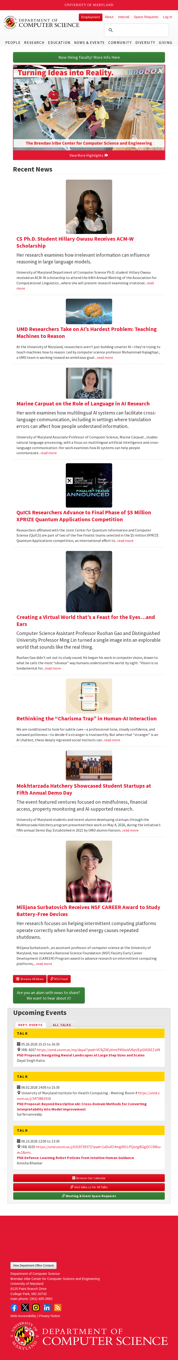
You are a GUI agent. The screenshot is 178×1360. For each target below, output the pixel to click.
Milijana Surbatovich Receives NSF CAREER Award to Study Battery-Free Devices (88, 910)
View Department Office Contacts (33, 1265)
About (109, 17)
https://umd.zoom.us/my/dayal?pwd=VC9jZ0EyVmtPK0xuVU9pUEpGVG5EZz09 (98, 1049)
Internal (123, 17)
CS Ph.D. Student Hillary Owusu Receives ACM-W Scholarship (75, 242)
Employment (90, 17)
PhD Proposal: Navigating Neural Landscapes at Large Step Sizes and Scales (81, 1055)
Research (34, 42)
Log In (167, 17)
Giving (165, 42)
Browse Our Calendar (89, 1178)
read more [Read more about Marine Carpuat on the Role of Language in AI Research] (49, 452)
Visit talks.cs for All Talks (89, 1187)
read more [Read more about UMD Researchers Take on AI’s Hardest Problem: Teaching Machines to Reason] (105, 357)
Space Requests (146, 17)
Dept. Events (32, 1024)
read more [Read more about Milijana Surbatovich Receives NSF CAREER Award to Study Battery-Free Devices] (44, 963)
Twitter (25, 1307)
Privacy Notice (49, 1316)
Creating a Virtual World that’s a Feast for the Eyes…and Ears (85, 620)
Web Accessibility (23, 1316)
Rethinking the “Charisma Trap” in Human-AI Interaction (86, 718)
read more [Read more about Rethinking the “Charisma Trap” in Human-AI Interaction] (112, 740)
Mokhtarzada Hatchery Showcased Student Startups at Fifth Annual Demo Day (83, 789)
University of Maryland (89, 5)
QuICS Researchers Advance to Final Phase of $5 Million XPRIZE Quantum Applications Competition (83, 516)
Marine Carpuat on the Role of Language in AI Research (83, 403)
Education (59, 42)
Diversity (145, 42)
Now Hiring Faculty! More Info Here (89, 57)
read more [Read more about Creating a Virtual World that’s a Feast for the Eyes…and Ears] (53, 668)
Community (120, 42)
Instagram (36, 1307)
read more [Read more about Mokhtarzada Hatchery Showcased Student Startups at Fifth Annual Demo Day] (130, 830)
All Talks (62, 1025)
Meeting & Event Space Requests (89, 1196)
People (13, 42)
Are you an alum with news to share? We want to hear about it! (49, 995)
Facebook (14, 1307)
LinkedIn (47, 1307)
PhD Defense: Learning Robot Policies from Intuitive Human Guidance (75, 1157)
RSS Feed (59, 979)
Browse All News (30, 979)
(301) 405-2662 (41, 1299)
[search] (135, 30)
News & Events (89, 42)
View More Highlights (89, 155)
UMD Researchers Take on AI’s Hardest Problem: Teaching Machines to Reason (86, 332)
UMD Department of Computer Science (41, 22)
